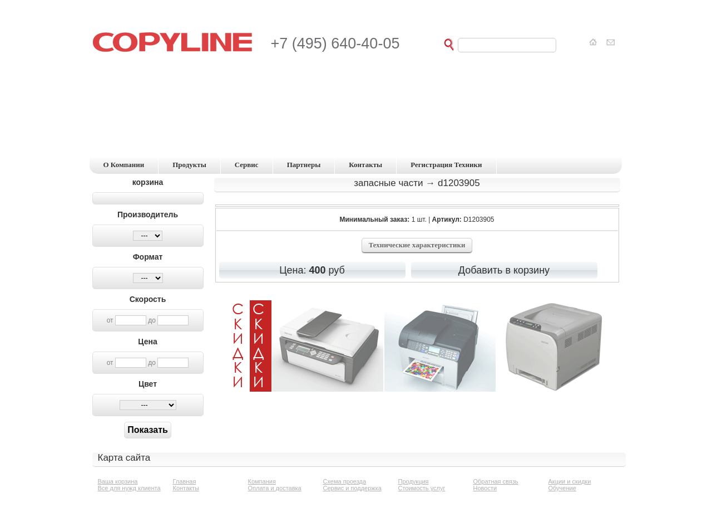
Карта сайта (124, 457)
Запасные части (388, 183)
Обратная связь (495, 481)
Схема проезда (345, 481)
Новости (485, 488)
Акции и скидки (569, 481)
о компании (124, 164)
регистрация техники (446, 164)
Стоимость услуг (422, 488)
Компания (262, 481)
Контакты (186, 488)
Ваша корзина (118, 481)
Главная (184, 481)
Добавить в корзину (504, 270)
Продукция (413, 481)
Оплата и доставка (274, 488)
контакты (365, 164)
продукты (189, 164)
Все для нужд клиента (129, 488)
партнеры (304, 164)
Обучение (562, 488)
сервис (247, 164)
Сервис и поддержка (352, 488)
